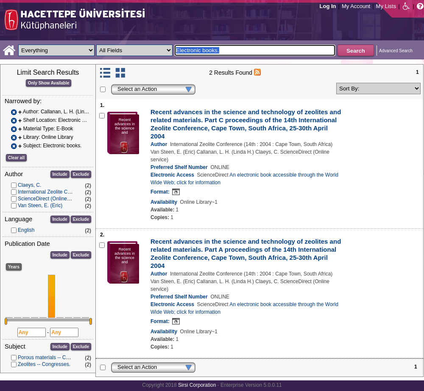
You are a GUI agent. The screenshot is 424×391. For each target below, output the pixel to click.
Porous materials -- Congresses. (54, 357)
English (26, 230)
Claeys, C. (29, 185)
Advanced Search (396, 50)
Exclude (81, 174)
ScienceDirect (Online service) (52, 199)
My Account (356, 6)
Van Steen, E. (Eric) (40, 205)
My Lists (386, 6)
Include (60, 174)
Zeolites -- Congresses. (44, 364)
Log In (328, 6)
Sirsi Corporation (197, 385)
